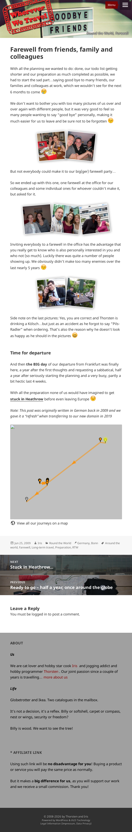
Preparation (63, 547)
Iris (40, 543)
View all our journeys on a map (42, 523)
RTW (75, 547)
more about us (56, 677)
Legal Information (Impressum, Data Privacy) (66, 823)
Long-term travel (43, 547)
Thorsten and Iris (77, 816)
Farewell (24, 547)
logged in (39, 614)
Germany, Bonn (87, 543)
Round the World (60, 543)
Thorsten (51, 671)
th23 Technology (80, 820)
